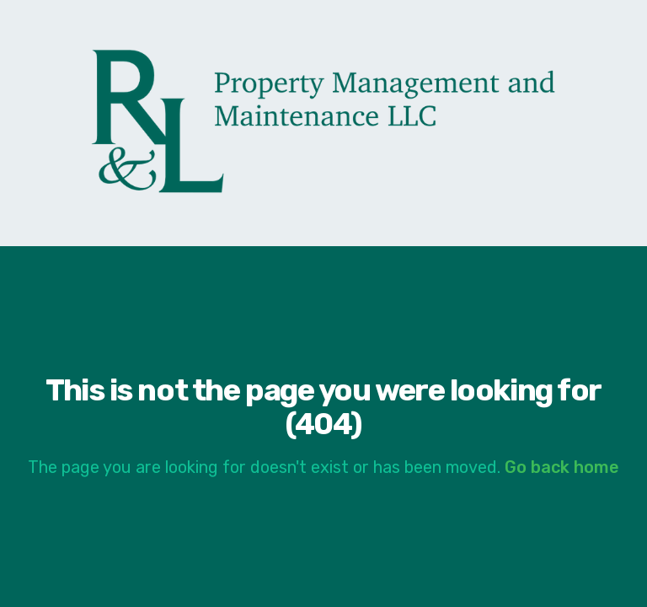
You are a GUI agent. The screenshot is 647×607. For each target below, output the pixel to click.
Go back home (562, 467)
